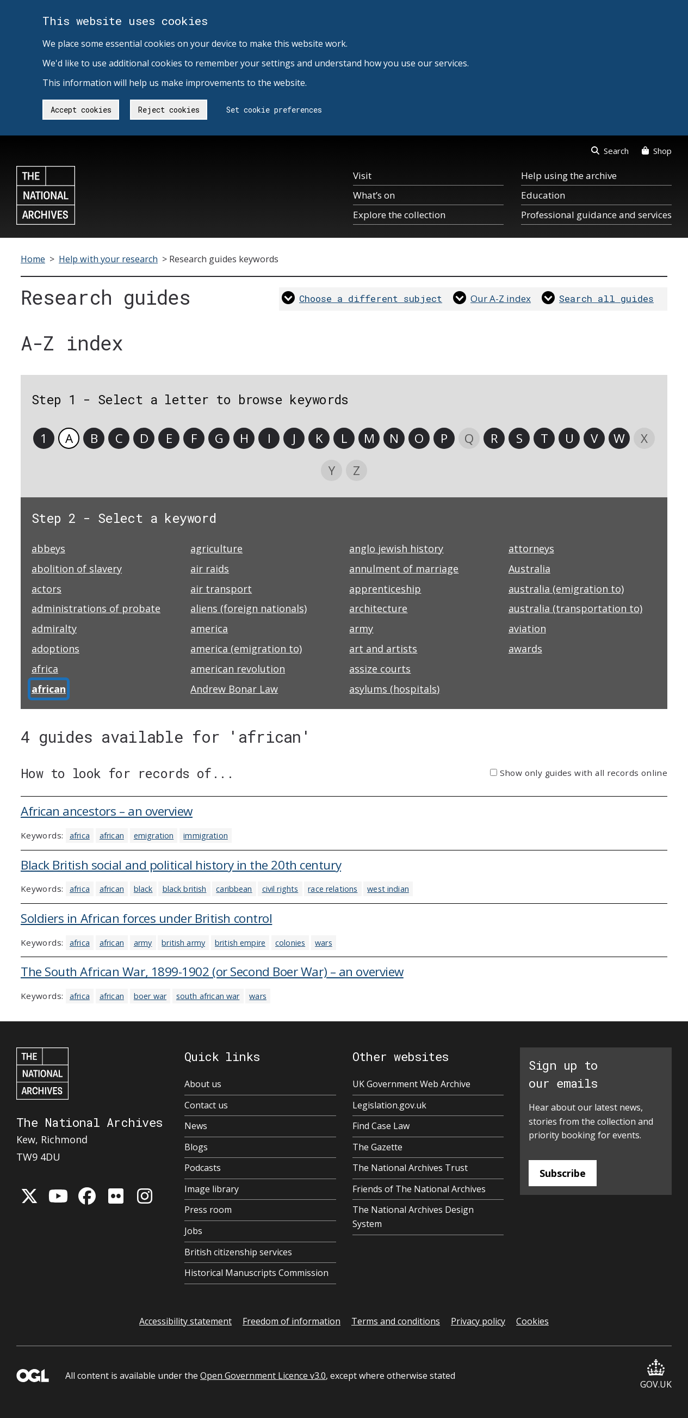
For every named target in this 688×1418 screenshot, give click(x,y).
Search (610, 150)
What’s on (374, 195)
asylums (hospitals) (394, 688)
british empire (240, 943)
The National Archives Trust (410, 1168)
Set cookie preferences (274, 109)
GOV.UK (656, 1374)
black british (185, 889)
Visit (362, 175)
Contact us (206, 1105)
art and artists (383, 648)
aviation (527, 628)
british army (183, 943)
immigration (205, 835)
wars (323, 943)
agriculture (216, 548)
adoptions (55, 648)
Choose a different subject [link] (370, 298)
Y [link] (331, 470)
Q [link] (469, 438)
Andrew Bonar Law (234, 688)
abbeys (48, 548)
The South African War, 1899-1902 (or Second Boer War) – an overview (212, 971)
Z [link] (356, 470)
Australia (529, 568)
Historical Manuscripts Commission (256, 1273)
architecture (378, 608)
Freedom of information (291, 1321)
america (209, 628)
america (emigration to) (246, 648)
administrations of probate (96, 608)
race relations (332, 889)
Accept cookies (81, 109)
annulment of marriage (403, 568)
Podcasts (202, 1168)
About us (202, 1084)
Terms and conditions (395, 1321)
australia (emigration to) (566, 588)
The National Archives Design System (413, 1217)
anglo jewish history (396, 548)
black (143, 889)
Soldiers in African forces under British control (146, 918)
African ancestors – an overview (107, 811)
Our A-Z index (500, 298)
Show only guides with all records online (583, 772)
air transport (221, 588)
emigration (153, 835)
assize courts (380, 668)
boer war (150, 996)
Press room (208, 1210)
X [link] (644, 438)
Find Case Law (381, 1126)
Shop (657, 150)
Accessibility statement (185, 1321)
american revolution (237, 668)
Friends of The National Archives (419, 1189)
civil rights (280, 889)
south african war (207, 996)
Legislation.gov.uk (389, 1105)
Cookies (532, 1321)
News (195, 1126)
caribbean (234, 889)
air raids (209, 568)
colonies (290, 943)
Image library (211, 1189)
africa (45, 668)
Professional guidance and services (596, 214)
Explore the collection (399, 214)
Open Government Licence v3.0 (263, 1376)
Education (543, 195)
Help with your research (108, 259)
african (112, 835)
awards (525, 648)
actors (46, 588)
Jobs (193, 1231)
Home (33, 259)
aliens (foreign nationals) (248, 608)
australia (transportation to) (575, 608)
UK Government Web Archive (411, 1084)
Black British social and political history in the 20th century (181, 864)
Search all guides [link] (606, 298)
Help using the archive (569, 175)
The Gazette (377, 1147)
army (361, 628)
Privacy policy (478, 1321)
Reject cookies (169, 109)
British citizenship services (238, 1252)
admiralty (54, 628)
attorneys (531, 548)
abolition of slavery (77, 568)
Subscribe (563, 1173)
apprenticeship (385, 588)
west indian (388, 889)
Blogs (196, 1147)
